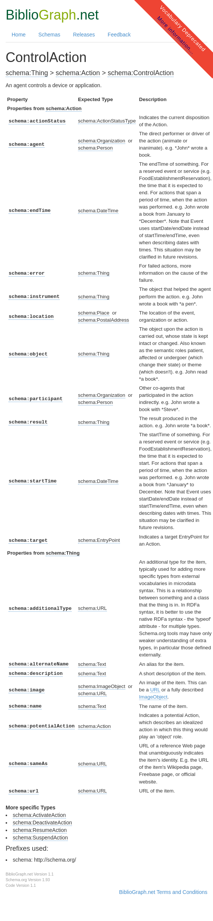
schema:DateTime (98, 210)
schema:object (28, 354)
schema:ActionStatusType (107, 121)
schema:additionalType (40, 608)
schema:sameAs (28, 764)
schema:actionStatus (37, 121)
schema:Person (95, 148)
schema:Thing (27, 73)
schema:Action (78, 73)
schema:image (27, 690)
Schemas (49, 35)
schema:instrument (34, 296)
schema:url (24, 791)
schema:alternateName (39, 664)
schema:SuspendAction (40, 838)
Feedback (119, 35)
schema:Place (94, 313)
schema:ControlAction (141, 73)
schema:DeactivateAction (42, 823)
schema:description (36, 673)
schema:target (28, 540)
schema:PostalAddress (103, 320)
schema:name (25, 706)
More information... (176, 35)
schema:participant (36, 399)
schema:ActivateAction (39, 815)
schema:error (27, 273)
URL (155, 690)
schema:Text (92, 664)
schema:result (28, 422)
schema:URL (92, 608)
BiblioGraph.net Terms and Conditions (163, 892)
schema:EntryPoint (99, 540)
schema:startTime (33, 481)
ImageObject (153, 697)
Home (19, 35)
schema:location (31, 316)
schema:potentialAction (42, 726)
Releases (84, 35)
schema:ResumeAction (40, 830)
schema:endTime (30, 210)
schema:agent (27, 144)
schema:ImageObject (101, 686)
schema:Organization (101, 141)
